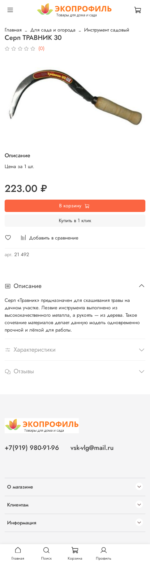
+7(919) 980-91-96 (32, 447)
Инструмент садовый (106, 29)
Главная (13, 29)
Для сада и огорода (52, 29)
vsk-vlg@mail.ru (92, 447)
